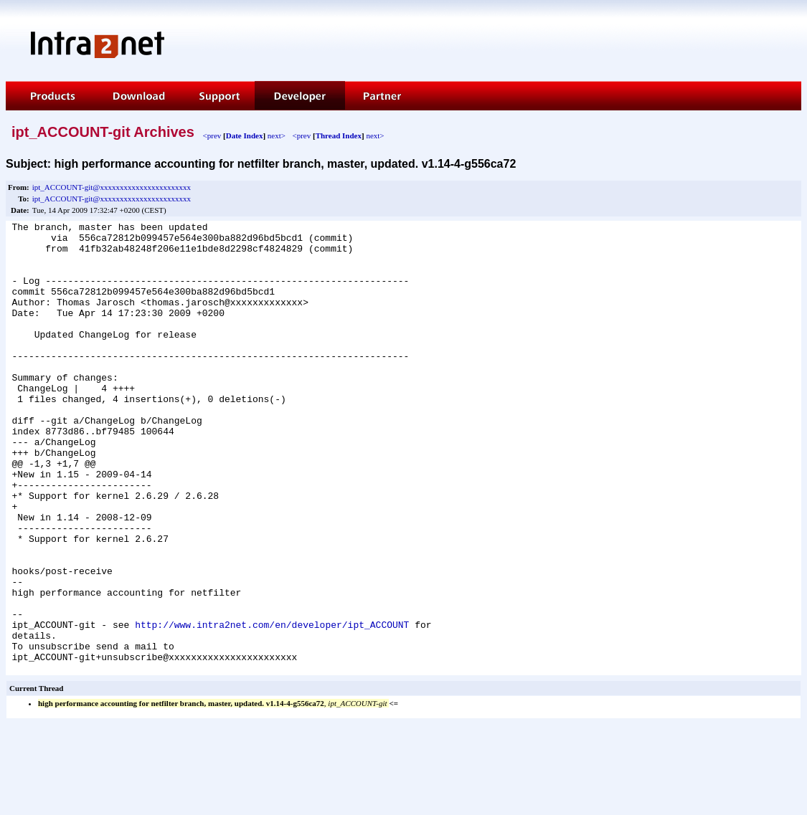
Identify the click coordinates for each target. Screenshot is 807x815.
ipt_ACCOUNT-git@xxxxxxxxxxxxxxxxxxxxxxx (111, 187)
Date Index (244, 135)
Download (138, 95)
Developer (300, 95)
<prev (212, 135)
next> (276, 135)
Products (50, 95)
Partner (381, 95)
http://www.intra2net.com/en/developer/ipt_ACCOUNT (272, 706)
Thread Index (339, 135)
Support (218, 95)
